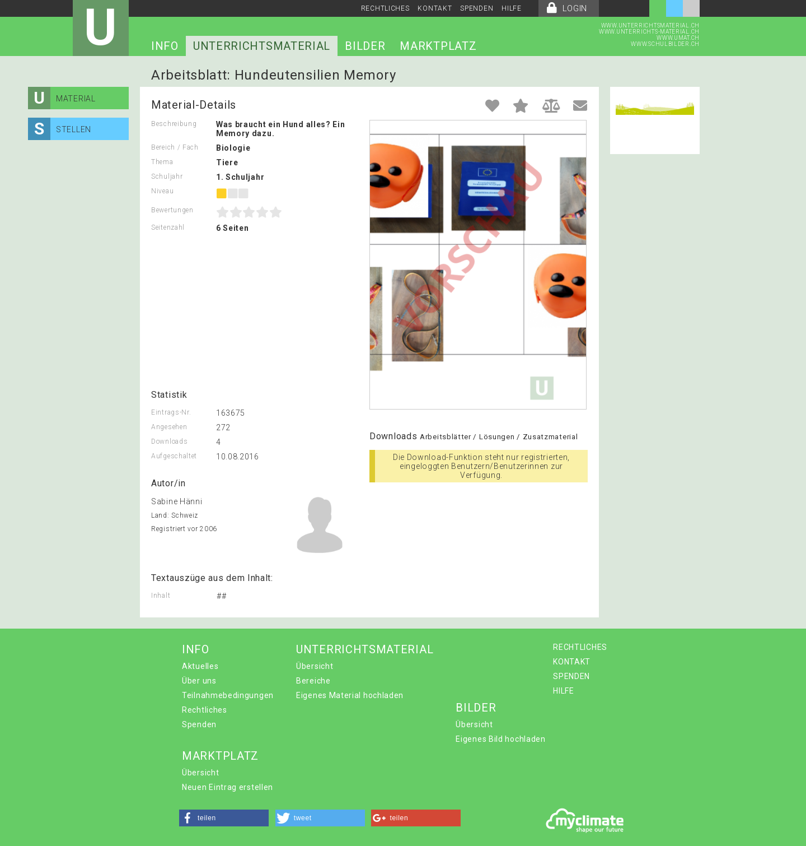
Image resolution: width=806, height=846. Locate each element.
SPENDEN (476, 8)
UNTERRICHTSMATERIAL (261, 46)
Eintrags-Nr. (171, 412)
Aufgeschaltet (174, 456)
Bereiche (313, 680)
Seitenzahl (168, 227)
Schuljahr (166, 176)
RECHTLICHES (385, 8)
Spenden (199, 724)
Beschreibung (173, 124)
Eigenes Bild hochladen (500, 739)
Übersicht (314, 666)
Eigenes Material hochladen (350, 695)
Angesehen (169, 427)
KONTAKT (435, 8)
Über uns (199, 680)
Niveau (162, 191)
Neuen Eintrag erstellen (227, 787)
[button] (224, 818)
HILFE (512, 8)
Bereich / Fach (175, 147)
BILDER (365, 46)
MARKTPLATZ (438, 46)
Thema (162, 162)
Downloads (169, 441)
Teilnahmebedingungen (228, 695)
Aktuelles (200, 666)
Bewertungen (172, 210)
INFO (165, 46)
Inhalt (160, 595)
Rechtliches (204, 709)
